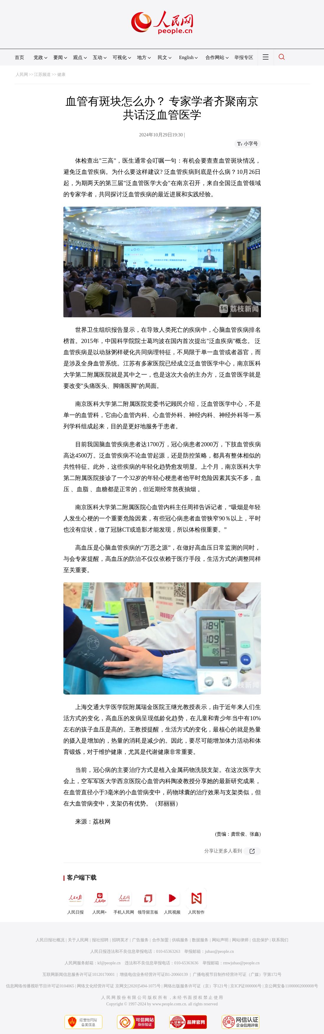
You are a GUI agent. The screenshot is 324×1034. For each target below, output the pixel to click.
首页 (19, 57)
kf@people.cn (109, 963)
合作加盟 (160, 940)
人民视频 (172, 901)
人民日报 (75, 901)
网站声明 (220, 940)
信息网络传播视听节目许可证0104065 (40, 986)
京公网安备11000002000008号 (291, 986)
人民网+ (99, 901)
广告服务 (140, 940)
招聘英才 (120, 940)
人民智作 (196, 901)
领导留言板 (148, 901)
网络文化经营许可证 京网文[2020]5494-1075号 (119, 986)
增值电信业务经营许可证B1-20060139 (154, 974)
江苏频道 (42, 74)
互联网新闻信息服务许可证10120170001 (78, 974)
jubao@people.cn (219, 951)
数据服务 (200, 940)
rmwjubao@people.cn (241, 963)
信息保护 (260, 940)
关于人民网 (78, 940)
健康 (61, 74)
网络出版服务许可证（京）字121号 (196, 986)
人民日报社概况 (50, 940)
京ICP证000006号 (245, 986)
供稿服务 (180, 940)
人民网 (22, 74)
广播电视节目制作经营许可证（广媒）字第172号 (237, 974)
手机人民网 (124, 901)
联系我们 (280, 940)
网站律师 (240, 940)
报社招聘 (100, 940)
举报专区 (243, 57)
